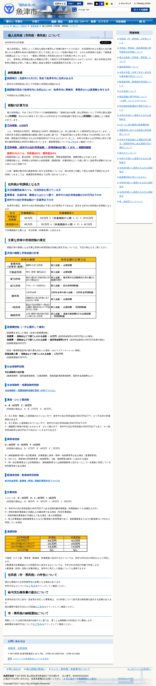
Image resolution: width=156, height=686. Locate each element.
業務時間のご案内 (87, 678)
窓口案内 (70, 678)
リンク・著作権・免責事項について (70, 669)
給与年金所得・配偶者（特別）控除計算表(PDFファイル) (32, 481)
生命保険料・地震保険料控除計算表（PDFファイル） (30, 390)
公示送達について (127, 91)
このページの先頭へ (140, 669)
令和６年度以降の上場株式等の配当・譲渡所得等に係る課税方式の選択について (135, 143)
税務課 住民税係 (17, 648)
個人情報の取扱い (36, 669)
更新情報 (35, 26)
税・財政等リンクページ (131, 201)
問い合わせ (15, 669)
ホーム (6, 26)
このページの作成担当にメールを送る (30, 658)
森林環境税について (128, 67)
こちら (73, 142)
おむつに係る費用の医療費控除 (134, 125)
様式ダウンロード (127, 153)
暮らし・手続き (20, 26)
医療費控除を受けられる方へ (133, 177)
